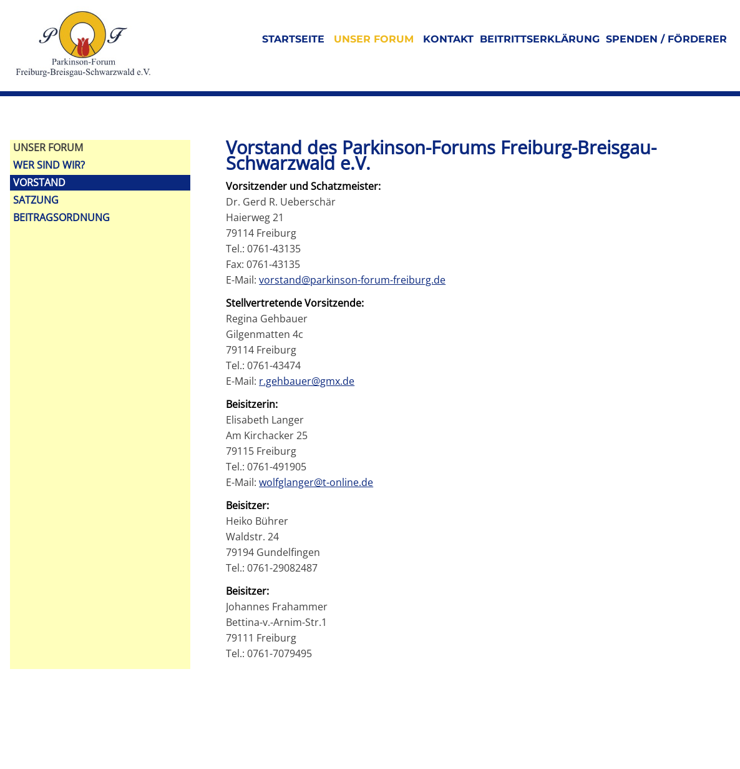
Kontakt (448, 39)
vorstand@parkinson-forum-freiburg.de (352, 280)
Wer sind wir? (49, 165)
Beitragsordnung (61, 217)
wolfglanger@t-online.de (316, 482)
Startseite (293, 39)
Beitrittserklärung (540, 39)
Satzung (36, 200)
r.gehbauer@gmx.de (306, 381)
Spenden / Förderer (666, 39)
